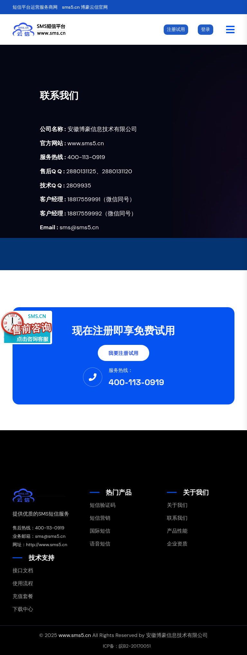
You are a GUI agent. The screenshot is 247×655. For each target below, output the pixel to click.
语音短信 (100, 543)
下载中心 (23, 609)
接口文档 (23, 570)
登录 (205, 29)
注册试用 (176, 29)
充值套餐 (23, 596)
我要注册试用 (123, 353)
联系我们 (177, 518)
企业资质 (177, 543)
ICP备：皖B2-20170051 (127, 646)
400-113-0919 (136, 382)
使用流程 (23, 583)
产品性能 (177, 530)
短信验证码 (102, 505)
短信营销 (100, 518)
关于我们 (177, 505)
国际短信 (100, 530)
